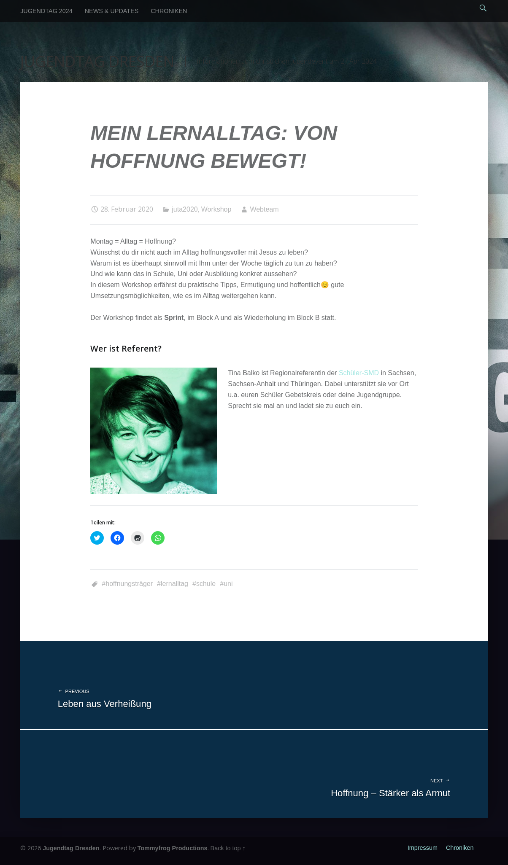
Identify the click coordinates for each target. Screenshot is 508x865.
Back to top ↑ (228, 848)
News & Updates (112, 11)
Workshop (216, 209)
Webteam (264, 209)
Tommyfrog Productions (173, 848)
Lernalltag (174, 583)
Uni (228, 583)
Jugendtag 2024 (46, 11)
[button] (153, 431)
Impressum (423, 847)
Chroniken (169, 11)
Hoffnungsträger (129, 583)
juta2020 (184, 209)
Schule (206, 583)
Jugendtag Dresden (71, 848)
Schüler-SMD (359, 372)
